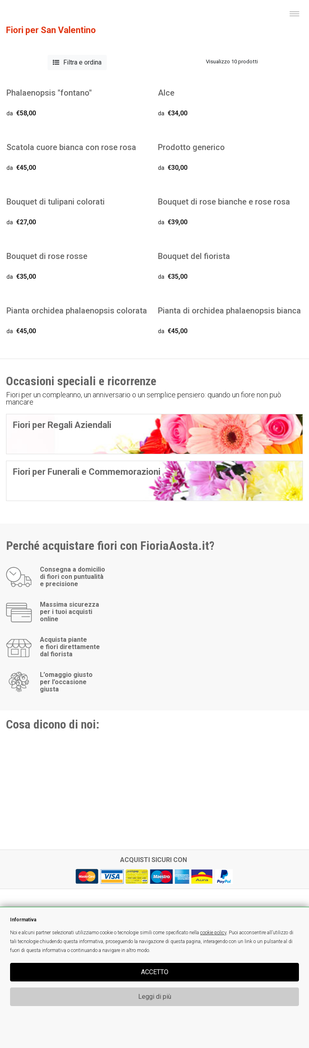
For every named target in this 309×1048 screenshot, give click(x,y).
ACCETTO (154, 972)
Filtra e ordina (77, 62)
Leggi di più (154, 996)
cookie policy (213, 932)
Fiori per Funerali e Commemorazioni (86, 472)
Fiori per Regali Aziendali (62, 425)
